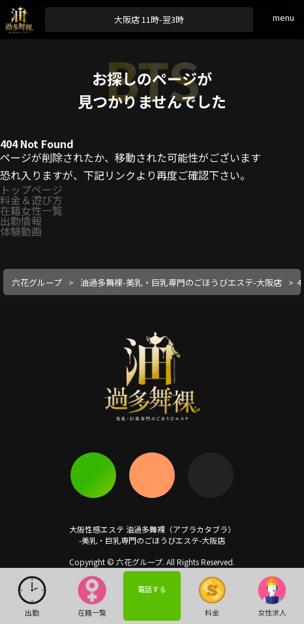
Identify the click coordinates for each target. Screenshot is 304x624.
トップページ (31, 189)
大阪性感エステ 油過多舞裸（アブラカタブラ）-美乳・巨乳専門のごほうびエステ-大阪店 (152, 534)
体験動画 (21, 231)
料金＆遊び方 (31, 200)
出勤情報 (21, 220)
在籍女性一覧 (31, 210)
